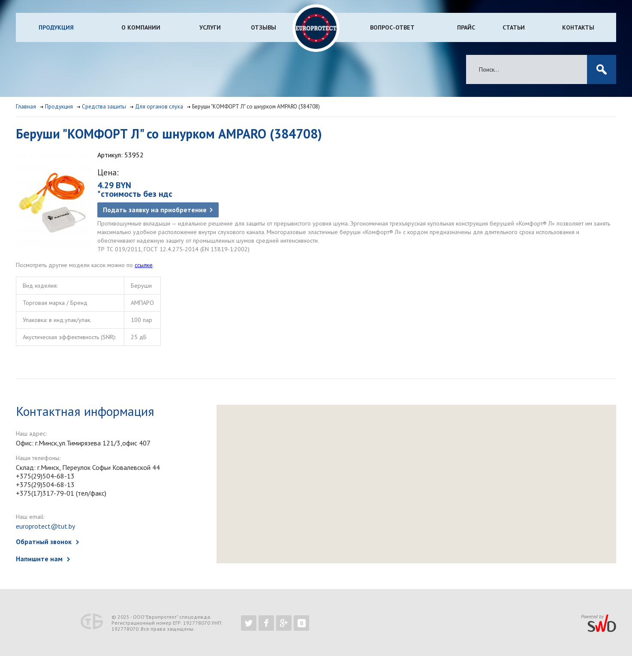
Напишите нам (39, 558)
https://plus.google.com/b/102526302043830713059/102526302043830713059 (284, 623)
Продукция (56, 27)
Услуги (210, 27)
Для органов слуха (159, 106)
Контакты (578, 27)
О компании (140, 27)
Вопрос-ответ (392, 27)
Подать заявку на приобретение (155, 209)
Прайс (466, 27)
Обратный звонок (44, 541)
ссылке (144, 265)
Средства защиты (104, 106)
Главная (26, 106)
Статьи (514, 27)
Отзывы (263, 27)
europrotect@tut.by (45, 526)
